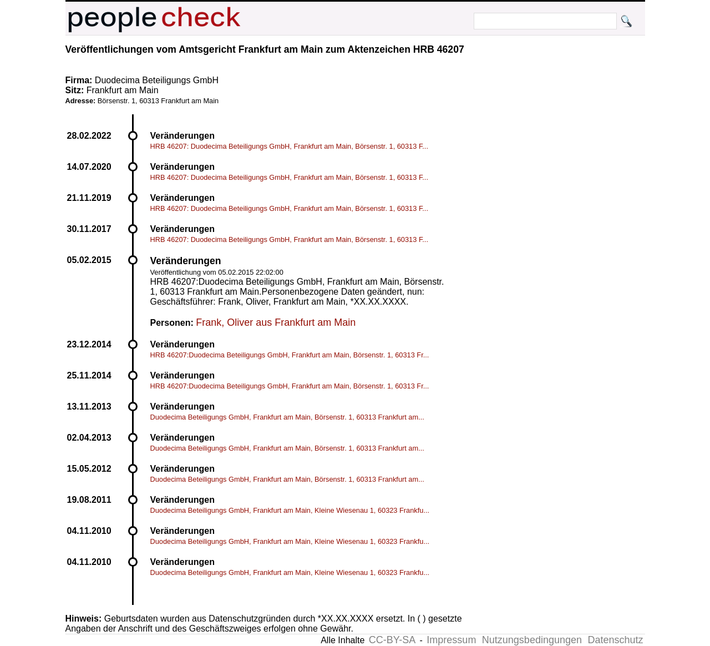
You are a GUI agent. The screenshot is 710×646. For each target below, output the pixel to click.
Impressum (451, 639)
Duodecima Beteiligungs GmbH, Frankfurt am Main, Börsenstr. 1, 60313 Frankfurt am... (287, 417)
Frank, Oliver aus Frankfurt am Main (276, 322)
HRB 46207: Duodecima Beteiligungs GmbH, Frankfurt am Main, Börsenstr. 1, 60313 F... (289, 146)
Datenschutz (615, 639)
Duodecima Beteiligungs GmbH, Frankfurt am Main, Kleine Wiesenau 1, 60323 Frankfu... (290, 510)
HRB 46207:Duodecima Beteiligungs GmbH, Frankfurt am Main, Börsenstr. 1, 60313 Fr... (289, 355)
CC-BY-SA (392, 639)
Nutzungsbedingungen (532, 639)
